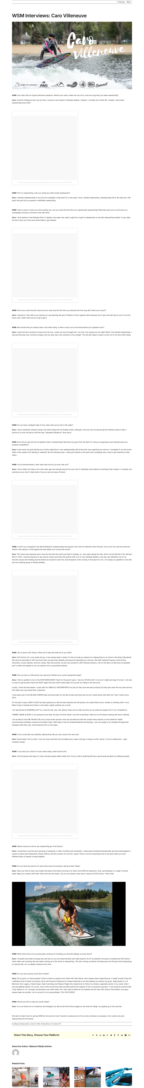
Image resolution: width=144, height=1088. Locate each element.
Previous (121, 2)
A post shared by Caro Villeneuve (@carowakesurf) (34, 182)
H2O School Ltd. (23, 657)
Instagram (50, 1006)
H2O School (32, 653)
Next (128, 2)
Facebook (38, 1006)
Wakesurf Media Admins (22, 1024)
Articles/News (45, 1024)
